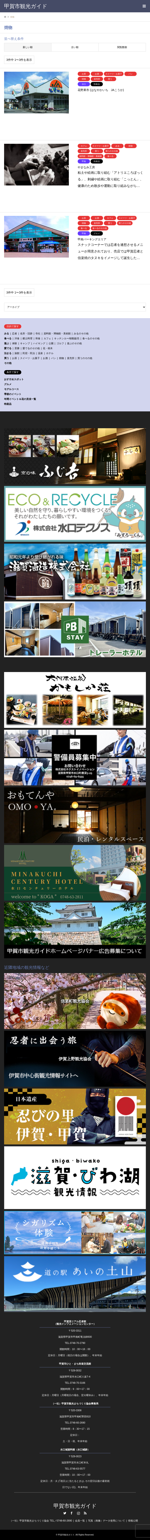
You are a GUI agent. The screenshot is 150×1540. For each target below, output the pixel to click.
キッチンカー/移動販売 (66, 338)
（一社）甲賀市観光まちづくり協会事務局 (75, 1403)
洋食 (17, 338)
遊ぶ (6, 343)
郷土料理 (27, 338)
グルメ (7, 384)
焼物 (61, 358)
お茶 (14, 358)
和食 (37, 338)
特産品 (7, 404)
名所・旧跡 (26, 333)
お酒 (45, 358)
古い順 (74, 47)
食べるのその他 (91, 338)
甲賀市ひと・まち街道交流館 (75, 1363)
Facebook (71, 1513)
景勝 (17, 348)
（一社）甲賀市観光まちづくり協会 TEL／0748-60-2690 (41, 1520)
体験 (14, 343)
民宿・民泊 (29, 353)
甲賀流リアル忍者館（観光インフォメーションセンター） (75, 1322)
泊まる (7, 353)
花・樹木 (48, 348)
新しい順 (28, 47)
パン (53, 358)
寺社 (37, 333)
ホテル (49, 353)
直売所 (70, 358)
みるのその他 (81, 333)
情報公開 (133, 1520)
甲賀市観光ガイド (75, 1506)
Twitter (64, 1513)
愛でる (7, 348)
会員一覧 (80, 1520)
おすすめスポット (14, 379)
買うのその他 (84, 358)
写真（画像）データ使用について (106, 1520)
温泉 (40, 353)
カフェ (47, 338)
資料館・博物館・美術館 (57, 333)
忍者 (14, 333)
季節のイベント (12, 394)
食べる (7, 338)
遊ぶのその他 (74, 343)
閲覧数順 (122, 47)
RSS (85, 1513)
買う (6, 358)
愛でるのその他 (31, 348)
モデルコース (11, 389)
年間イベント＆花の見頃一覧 (20, 399)
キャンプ (25, 343)
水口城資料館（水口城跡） (75, 1449)
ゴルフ (60, 343)
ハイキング (39, 343)
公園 (51, 343)
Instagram (78, 1513)
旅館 (17, 353)
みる (6, 333)
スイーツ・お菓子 (30, 358)
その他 (7, 363)
